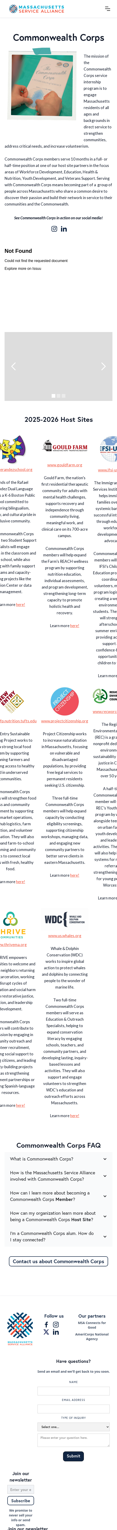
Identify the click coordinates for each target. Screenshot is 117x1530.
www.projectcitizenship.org (64, 721)
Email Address (73, 1400)
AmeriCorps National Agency (92, 1336)
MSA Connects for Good (92, 1325)
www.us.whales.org (64, 935)
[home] (52, 9)
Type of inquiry (73, 1418)
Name (73, 1382)
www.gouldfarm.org (64, 464)
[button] (107, 9)
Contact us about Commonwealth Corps (58, 1261)
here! (20, 604)
